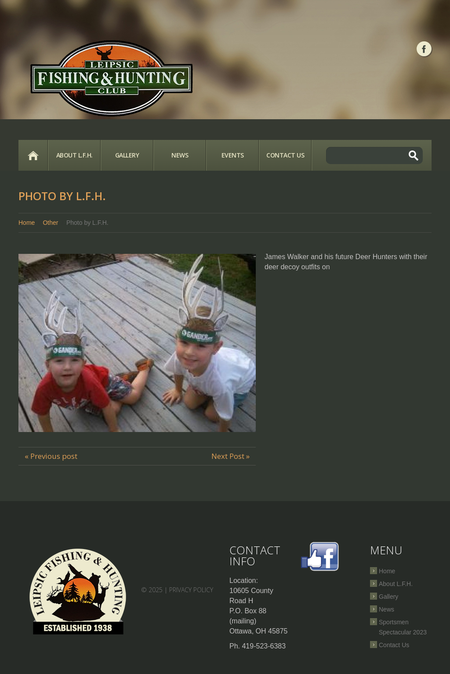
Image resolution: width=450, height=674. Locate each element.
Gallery (127, 155)
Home (32, 155)
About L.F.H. (74, 155)
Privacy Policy (191, 590)
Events (232, 155)
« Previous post (51, 456)
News (179, 155)
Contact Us (285, 155)
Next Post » (230, 456)
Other (50, 222)
